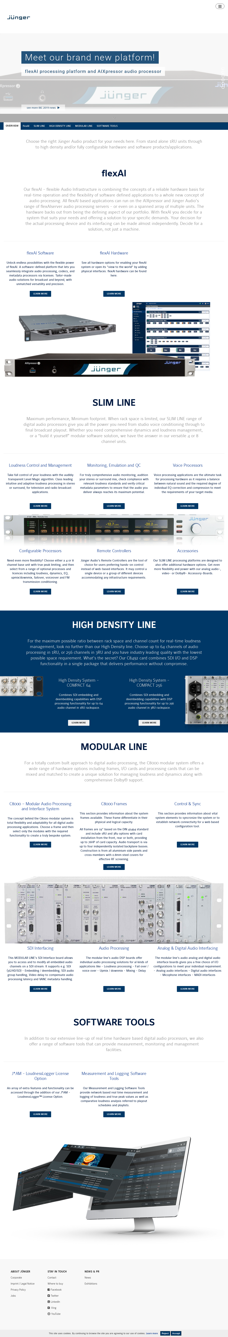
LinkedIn (55, 1308)
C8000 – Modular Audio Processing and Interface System (40, 813)
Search (219, 3)
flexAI (26, 132)
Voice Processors (187, 471)
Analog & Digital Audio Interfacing (187, 954)
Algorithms (156, 23)
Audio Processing (114, 954)
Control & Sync (187, 810)
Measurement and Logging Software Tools (114, 1082)
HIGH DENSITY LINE (60, 132)
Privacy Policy (18, 1296)
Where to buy (206, 23)
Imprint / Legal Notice (23, 1290)
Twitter (55, 1302)
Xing (53, 1314)
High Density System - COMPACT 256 (149, 689)
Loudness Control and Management (40, 471)
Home (109, 23)
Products (121, 24)
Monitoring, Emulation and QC (114, 471)
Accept (176, 1333)
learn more (40, 300)
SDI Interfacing (40, 954)
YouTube (56, 1320)
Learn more (152, 1333)
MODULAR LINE (83, 132)
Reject (165, 1333)
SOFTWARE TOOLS (107, 132)
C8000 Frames (114, 810)
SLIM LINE (39, 132)
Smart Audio (138, 23)
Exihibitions (91, 1290)
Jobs (13, 1302)
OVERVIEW (12, 132)
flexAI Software (40, 259)
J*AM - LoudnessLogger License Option (40, 1082)
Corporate (16, 1284)
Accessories (187, 557)
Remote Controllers (114, 557)
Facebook (56, 1296)
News (181, 3)
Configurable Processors (40, 557)
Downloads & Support (180, 23)
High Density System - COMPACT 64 (79, 689)
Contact (205, 3)
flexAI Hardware (114, 259)
